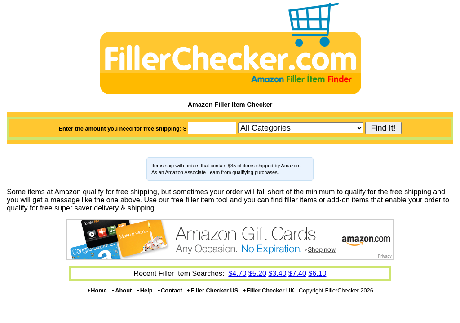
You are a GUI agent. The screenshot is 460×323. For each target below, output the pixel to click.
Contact (169, 290)
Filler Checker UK (269, 290)
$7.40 (297, 273)
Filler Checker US (212, 290)
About (121, 290)
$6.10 (317, 273)
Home (97, 290)
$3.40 (277, 273)
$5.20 (257, 273)
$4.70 (237, 273)
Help (144, 290)
